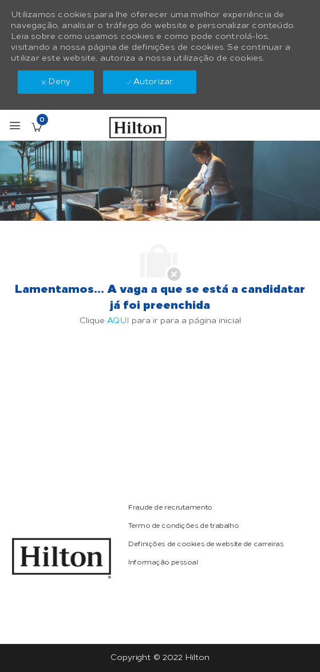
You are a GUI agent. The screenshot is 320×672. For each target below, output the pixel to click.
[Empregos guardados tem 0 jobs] (36, 127)
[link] (61, 558)
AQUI (118, 320)
